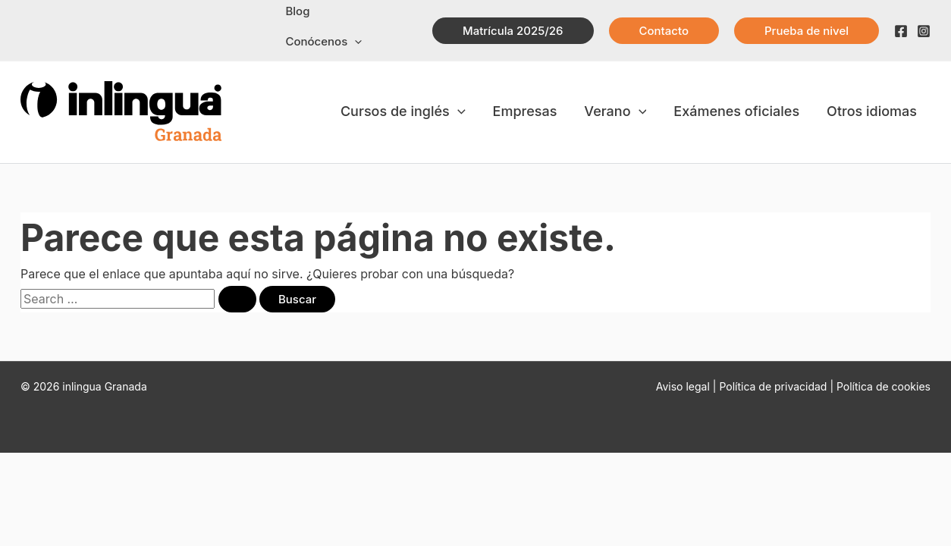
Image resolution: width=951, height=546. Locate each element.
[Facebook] (901, 20)
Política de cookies (883, 363)
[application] (398, 19)
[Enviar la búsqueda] (237, 276)
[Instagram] (924, 20)
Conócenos (367, 19)
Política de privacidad (774, 363)
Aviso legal (683, 363)
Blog (294, 18)
